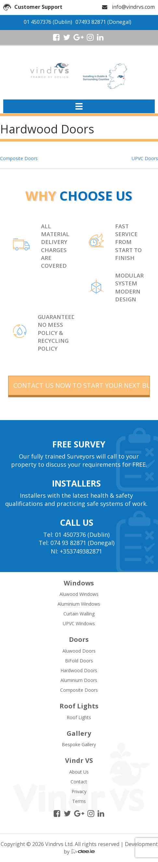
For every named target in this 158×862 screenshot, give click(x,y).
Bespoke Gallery (79, 744)
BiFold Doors (79, 661)
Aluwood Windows (79, 594)
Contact (79, 782)
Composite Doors (19, 158)
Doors (79, 639)
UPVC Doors (145, 158)
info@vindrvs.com (133, 6)
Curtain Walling (79, 614)
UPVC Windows (79, 623)
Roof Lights (79, 706)
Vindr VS (79, 760)
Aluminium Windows (79, 604)
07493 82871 (90, 21)
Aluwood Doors (79, 651)
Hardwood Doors (78, 670)
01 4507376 (37, 21)
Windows (79, 583)
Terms (79, 801)
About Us (79, 772)
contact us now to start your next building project (81, 385)
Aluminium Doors (78, 680)
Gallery (79, 733)
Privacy (79, 791)
